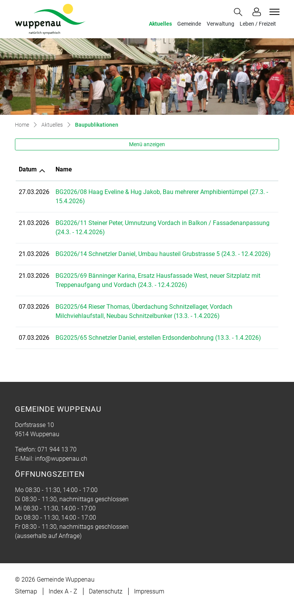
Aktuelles (160, 24)
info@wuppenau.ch (61, 458)
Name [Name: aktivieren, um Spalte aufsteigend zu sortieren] (64, 169)
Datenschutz (105, 591)
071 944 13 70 (57, 449)
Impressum (149, 591)
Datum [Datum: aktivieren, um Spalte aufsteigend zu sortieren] (28, 169)
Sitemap (26, 591)
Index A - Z (63, 591)
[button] (239, 12)
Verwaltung (220, 24)
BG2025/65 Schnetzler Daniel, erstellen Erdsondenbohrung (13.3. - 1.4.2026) (158, 337)
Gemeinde (189, 24)
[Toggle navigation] (273, 12)
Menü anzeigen (147, 144)
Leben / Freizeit (258, 24)
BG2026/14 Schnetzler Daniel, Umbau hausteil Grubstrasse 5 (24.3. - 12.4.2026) (163, 254)
